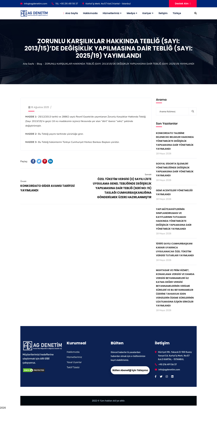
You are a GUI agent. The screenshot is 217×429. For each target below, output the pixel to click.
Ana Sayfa (28, 63)
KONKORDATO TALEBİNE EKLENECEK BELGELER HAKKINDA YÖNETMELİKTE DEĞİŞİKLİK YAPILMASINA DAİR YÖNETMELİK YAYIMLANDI (175, 141)
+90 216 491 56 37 (168, 364)
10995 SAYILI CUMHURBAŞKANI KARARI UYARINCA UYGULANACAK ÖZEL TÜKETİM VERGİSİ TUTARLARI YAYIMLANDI (175, 249)
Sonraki (148, 174)
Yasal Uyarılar (74, 362)
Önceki (23, 181)
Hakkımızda (73, 352)
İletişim (163, 13)
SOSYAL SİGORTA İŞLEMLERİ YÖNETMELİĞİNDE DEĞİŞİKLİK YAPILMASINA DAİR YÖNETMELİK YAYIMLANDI (174, 169)
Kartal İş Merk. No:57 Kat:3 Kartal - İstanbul (106, 3)
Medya (131, 13)
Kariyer (146, 13)
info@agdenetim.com (33, 3)
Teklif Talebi (73, 367)
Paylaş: (24, 161)
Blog (39, 63)
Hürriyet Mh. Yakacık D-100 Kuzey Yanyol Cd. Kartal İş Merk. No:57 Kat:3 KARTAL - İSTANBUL (175, 356)
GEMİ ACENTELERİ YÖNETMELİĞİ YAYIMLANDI (174, 192)
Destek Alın (183, 3)
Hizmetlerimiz (111, 13)
